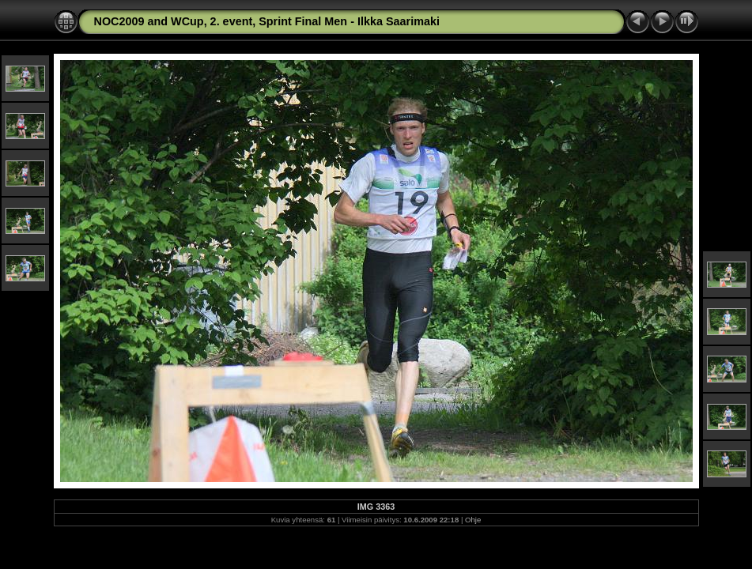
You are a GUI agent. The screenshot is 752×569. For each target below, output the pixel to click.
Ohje (473, 519)
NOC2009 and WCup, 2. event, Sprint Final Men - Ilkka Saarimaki (267, 21)
